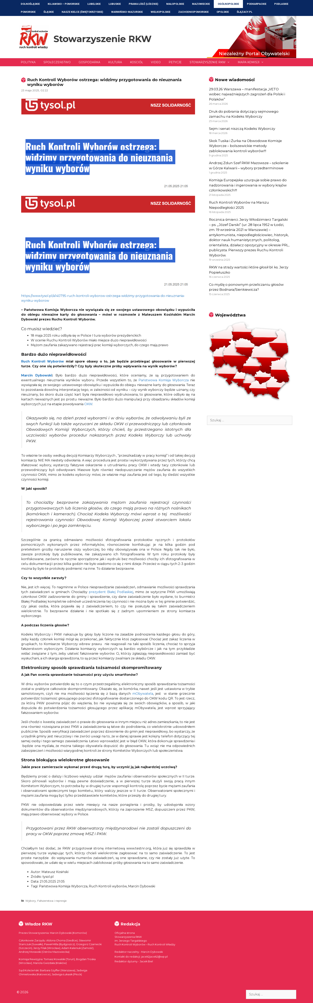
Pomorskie (28, 11)
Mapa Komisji (253, 62)
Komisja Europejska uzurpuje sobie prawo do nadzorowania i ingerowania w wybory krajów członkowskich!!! (248, 185)
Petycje (175, 62)
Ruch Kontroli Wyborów (42, 361)
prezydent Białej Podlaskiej (111, 592)
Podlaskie (281, 3)
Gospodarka (89, 62)
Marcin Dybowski (36, 375)
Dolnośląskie (30, 3)
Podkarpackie (256, 3)
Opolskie (223, 11)
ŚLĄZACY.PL (244, 11)
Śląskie (49, 11)
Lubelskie (94, 3)
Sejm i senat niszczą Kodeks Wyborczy (242, 129)
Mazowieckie (201, 3)
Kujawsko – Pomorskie (63, 3)
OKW (88, 404)
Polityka (28, 62)
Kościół (136, 62)
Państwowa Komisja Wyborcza (164, 380)
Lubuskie (115, 3)
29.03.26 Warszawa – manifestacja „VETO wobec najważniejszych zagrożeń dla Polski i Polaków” (247, 94)
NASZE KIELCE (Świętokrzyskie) (82, 11)
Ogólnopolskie (228, 3)
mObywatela (142, 694)
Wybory (30, 900)
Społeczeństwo (57, 62)
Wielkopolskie (160, 11)
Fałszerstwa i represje (52, 900)
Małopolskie (175, 3)
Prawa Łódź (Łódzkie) (143, 3)
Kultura (115, 62)
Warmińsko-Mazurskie (127, 11)
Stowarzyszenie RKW (102, 38)
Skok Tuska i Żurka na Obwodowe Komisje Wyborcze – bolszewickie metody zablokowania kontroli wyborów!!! (245, 146)
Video (156, 62)
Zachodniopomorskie (193, 11)
